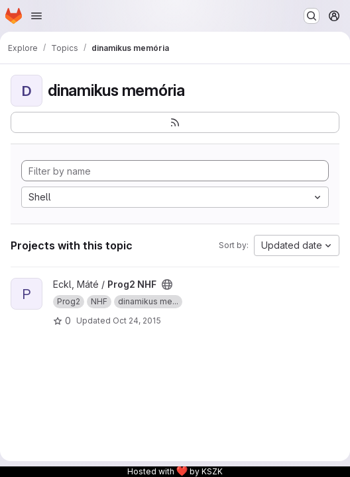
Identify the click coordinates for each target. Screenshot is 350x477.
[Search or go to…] (312, 16)
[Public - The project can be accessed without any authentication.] (167, 284)
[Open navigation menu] (36, 15)
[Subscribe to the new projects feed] (175, 122)
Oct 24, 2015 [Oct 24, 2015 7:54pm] (137, 320)
